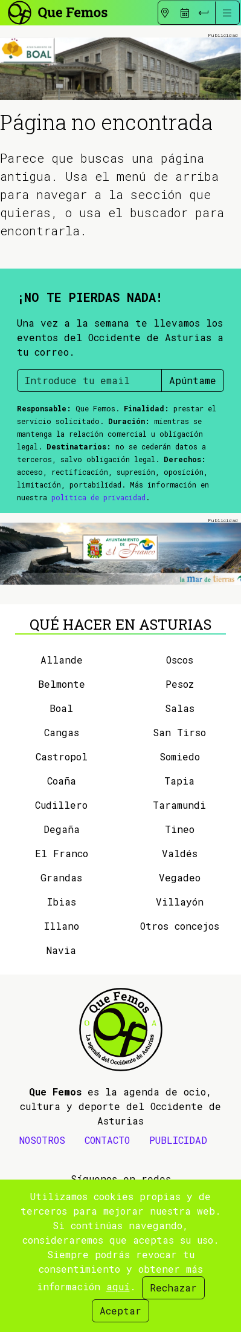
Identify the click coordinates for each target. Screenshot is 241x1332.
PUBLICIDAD (178, 1140)
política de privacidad (98, 497)
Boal (61, 708)
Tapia (179, 780)
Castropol (62, 756)
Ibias (61, 901)
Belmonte (61, 683)
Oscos (179, 659)
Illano (61, 925)
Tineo (179, 829)
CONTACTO (107, 1140)
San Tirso (179, 732)
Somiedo (179, 756)
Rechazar (173, 1287)
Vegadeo (180, 877)
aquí (118, 1286)
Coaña (61, 780)
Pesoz (179, 683)
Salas (179, 708)
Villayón (180, 901)
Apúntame (192, 380)
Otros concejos (179, 925)
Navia (61, 950)
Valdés (180, 853)
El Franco (61, 853)
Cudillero (61, 804)
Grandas (61, 877)
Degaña (61, 829)
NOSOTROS (42, 1140)
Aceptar (120, 1310)
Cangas (61, 732)
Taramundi (179, 804)
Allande (61, 659)
